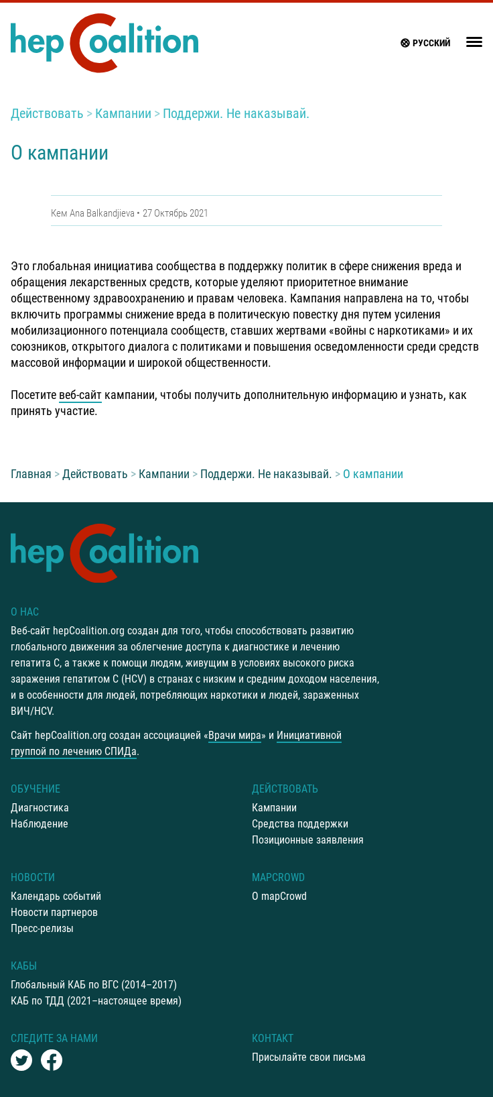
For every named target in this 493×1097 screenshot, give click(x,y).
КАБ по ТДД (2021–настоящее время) (96, 1000)
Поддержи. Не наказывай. (236, 113)
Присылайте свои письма (309, 1057)
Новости (33, 877)
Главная (31, 474)
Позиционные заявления (308, 839)
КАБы (24, 966)
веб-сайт (80, 395)
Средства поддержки (300, 823)
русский (424, 43)
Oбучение (35, 789)
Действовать (47, 113)
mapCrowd (278, 877)
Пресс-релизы (42, 928)
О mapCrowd (279, 896)
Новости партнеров (54, 912)
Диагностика (40, 807)
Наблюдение (39, 823)
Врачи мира (234, 735)
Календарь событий (56, 896)
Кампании (123, 113)
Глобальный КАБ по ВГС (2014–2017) (94, 984)
